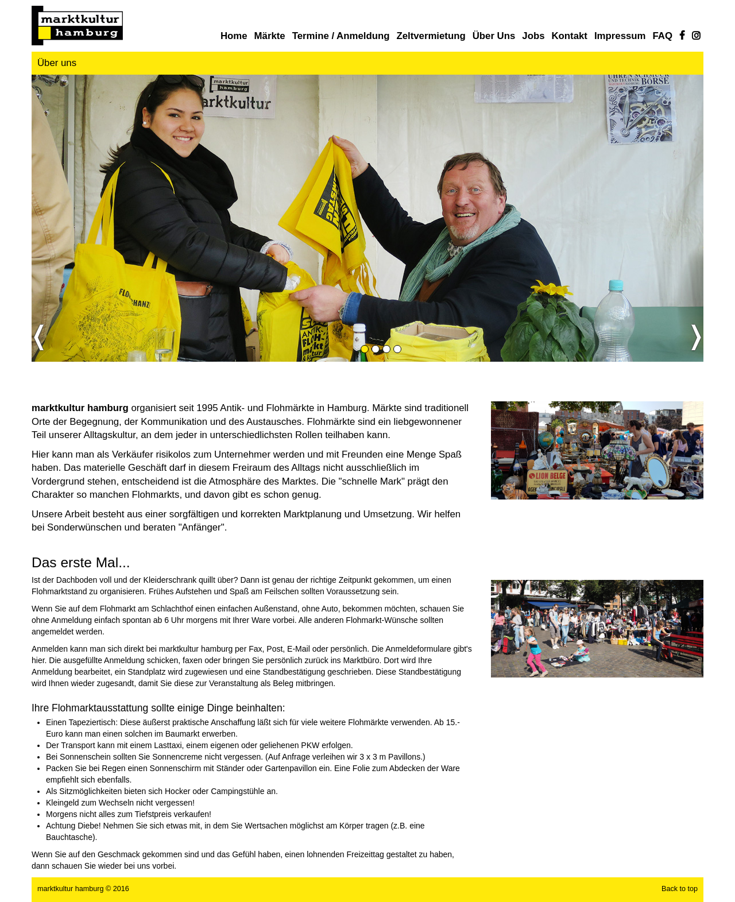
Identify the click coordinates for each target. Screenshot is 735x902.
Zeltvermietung (430, 35)
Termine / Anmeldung (341, 35)
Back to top (680, 889)
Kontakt (569, 35)
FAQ (663, 35)
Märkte (269, 35)
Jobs (533, 35)
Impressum (620, 35)
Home (233, 35)
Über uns (494, 35)
